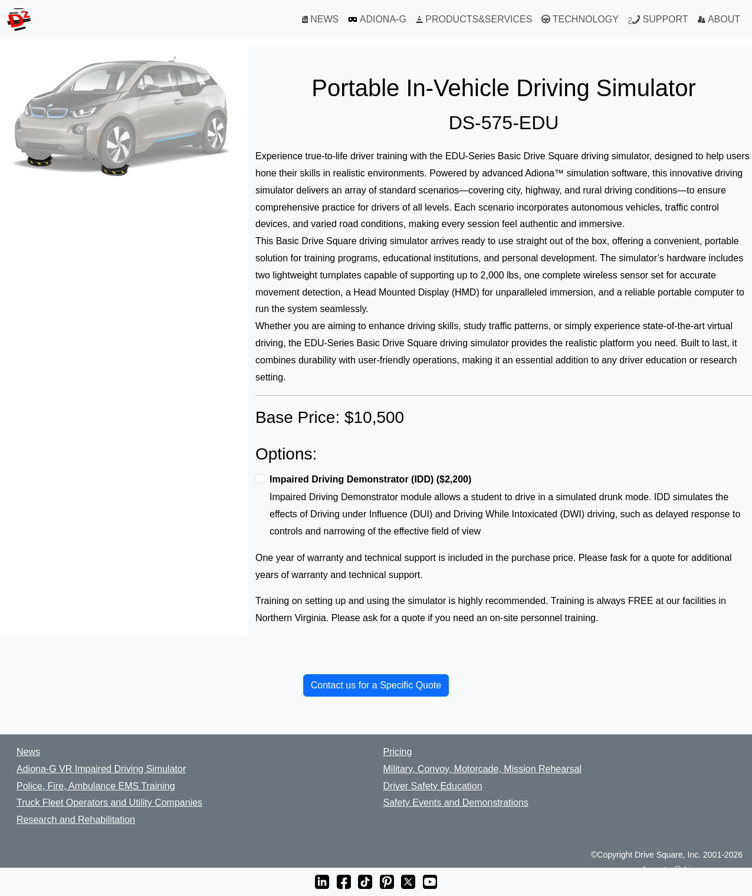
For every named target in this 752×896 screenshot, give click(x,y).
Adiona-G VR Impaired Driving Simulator (101, 769)
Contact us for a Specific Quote (376, 685)
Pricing (397, 752)
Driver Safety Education (432, 786)
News (28, 752)
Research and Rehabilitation (76, 820)
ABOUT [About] (719, 19)
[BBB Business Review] (9, 856)
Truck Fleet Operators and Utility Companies (109, 802)
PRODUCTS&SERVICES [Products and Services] (474, 19)
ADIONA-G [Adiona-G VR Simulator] (377, 19)
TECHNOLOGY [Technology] (579, 19)
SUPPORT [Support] (658, 19)
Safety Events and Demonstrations (455, 802)
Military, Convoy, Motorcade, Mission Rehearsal (482, 769)
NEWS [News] (320, 19)
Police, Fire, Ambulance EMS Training (96, 786)
